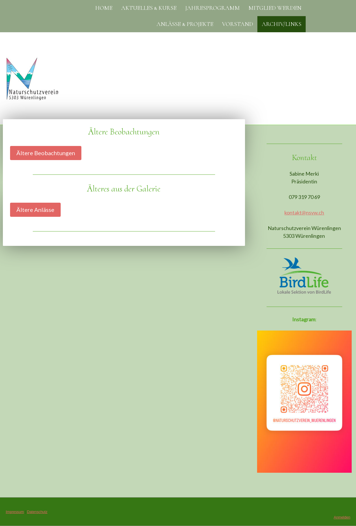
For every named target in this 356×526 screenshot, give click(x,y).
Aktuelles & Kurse (149, 8)
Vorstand (237, 24)
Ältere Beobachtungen (45, 152)
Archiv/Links (281, 24)
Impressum (15, 512)
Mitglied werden (274, 8)
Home (103, 8)
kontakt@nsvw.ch (304, 212)
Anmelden (342, 517)
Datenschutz (37, 512)
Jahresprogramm (212, 8)
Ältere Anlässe (35, 209)
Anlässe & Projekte (184, 24)
